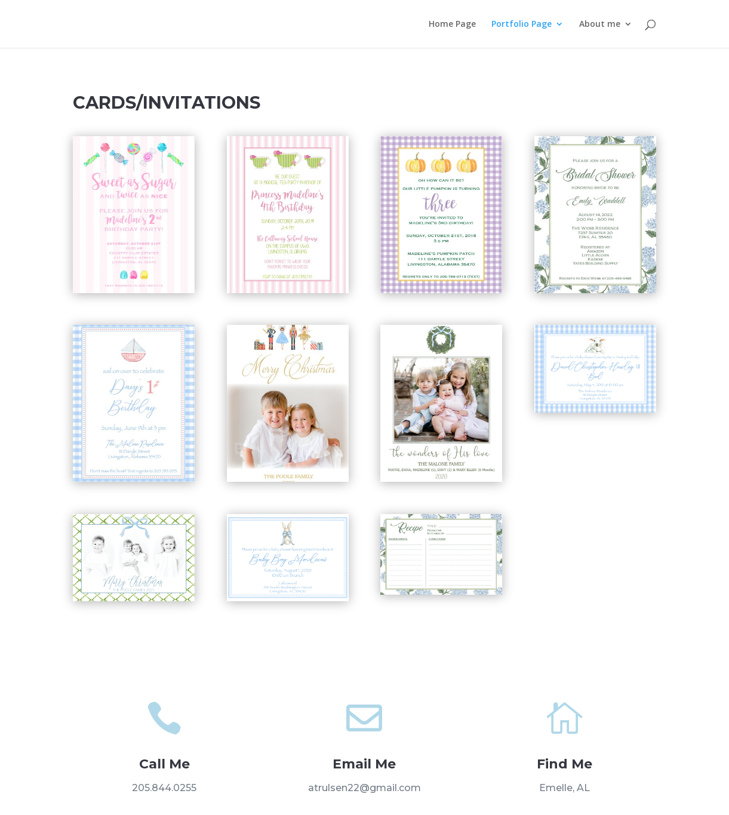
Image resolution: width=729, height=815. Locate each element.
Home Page (452, 24)
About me (599, 24)
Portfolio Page (521, 24)
